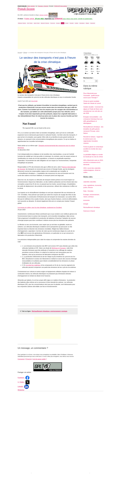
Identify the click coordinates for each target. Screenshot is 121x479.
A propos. (58, 23)
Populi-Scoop (26, 8)
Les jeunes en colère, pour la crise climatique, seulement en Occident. (40, 207)
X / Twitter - (24, 382)
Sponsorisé (92, 23)
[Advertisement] (61, 38)
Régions (87, 23)
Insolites (76, 23)
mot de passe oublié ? (40, 359)
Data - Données (88, 191)
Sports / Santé (36, 23)
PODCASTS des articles (60, 6)
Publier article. (29, 19)
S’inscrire (29, 359)
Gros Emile (34, 101)
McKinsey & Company (59, 248)
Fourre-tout (52, 23)
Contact (66, 23)
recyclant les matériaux (33, 265)
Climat (62, 23)
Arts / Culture (29, 23)
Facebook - (24, 377)
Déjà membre (31, 6)
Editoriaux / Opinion (22, 23)
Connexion (21, 359)
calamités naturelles (89, 182)
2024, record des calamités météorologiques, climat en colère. (92, 170)
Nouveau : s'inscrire (43, 6)
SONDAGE (58, 19)
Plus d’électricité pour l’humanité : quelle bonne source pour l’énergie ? (91, 95)
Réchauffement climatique (91, 207)
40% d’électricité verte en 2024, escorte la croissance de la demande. (93, 162)
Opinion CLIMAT (48, 15)
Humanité (71, 23)
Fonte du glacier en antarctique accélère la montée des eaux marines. (93, 149)
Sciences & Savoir (89, 211)
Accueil (20, 52)
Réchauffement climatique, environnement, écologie (49, 311)
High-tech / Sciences (45, 23)
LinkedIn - (23, 386)
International (81, 23)
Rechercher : (88, 78)
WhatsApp (21, 390)
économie (86, 200)
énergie (85, 204)
